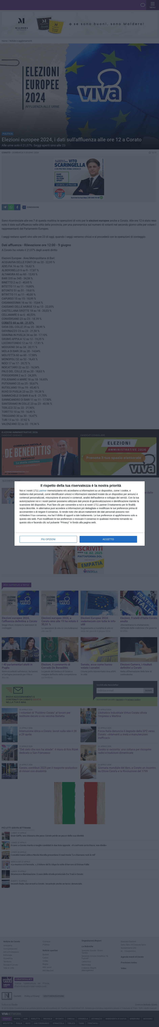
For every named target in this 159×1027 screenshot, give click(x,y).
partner (43, 490)
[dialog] (80, 513)
